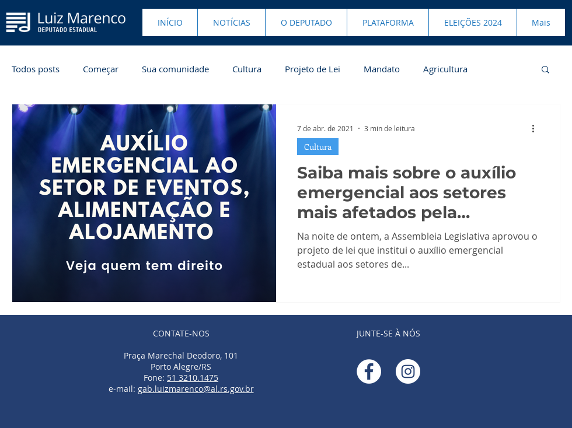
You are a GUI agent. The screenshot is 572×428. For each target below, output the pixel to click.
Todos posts (36, 69)
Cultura (246, 69)
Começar (100, 69)
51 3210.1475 (192, 377)
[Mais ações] (537, 128)
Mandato (382, 69)
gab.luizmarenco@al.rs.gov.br (196, 388)
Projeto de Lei (312, 69)
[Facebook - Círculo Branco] (369, 371)
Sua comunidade (175, 69)
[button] (545, 70)
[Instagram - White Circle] (408, 371)
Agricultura (445, 69)
